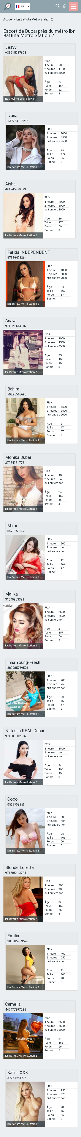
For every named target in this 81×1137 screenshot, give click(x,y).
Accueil (8, 19)
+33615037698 (15, 53)
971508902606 (15, 736)
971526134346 (15, 326)
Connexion (64, 6)
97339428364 (16, 258)
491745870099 (15, 189)
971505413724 (15, 873)
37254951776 (14, 463)
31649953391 (14, 599)
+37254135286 (17, 121)
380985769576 (17, 668)
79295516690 (16, 394)
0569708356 (16, 804)
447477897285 (15, 1010)
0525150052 (16, 531)
